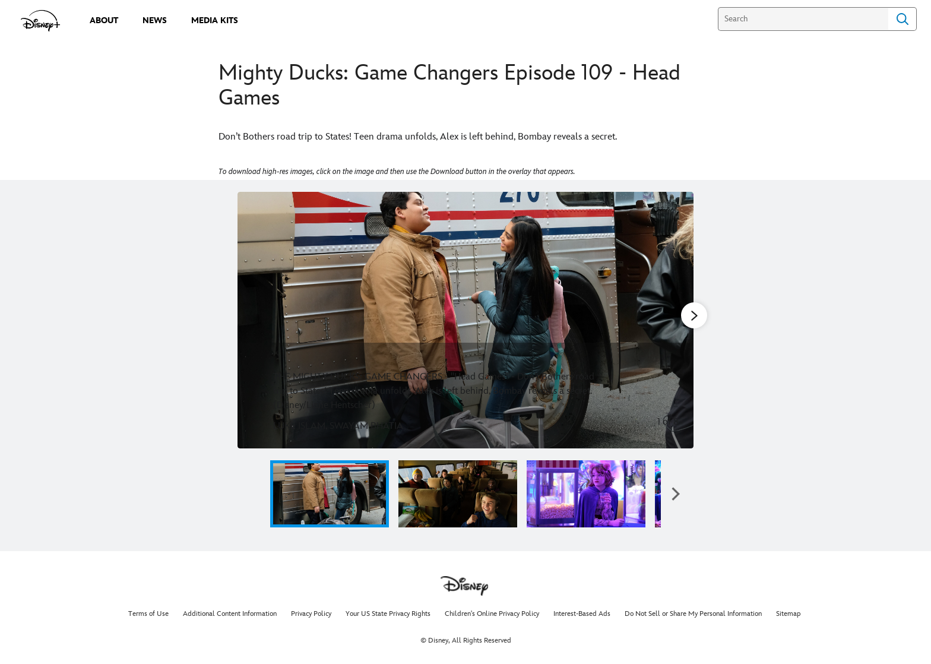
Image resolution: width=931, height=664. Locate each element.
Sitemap (788, 613)
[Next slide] (675, 320)
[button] (676, 493)
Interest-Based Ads (581, 613)
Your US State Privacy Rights (388, 613)
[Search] (803, 19)
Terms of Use (148, 613)
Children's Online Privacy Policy (492, 613)
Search (902, 19)
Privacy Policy (311, 613)
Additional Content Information (230, 613)
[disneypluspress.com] (40, 21)
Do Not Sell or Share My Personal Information (693, 613)
